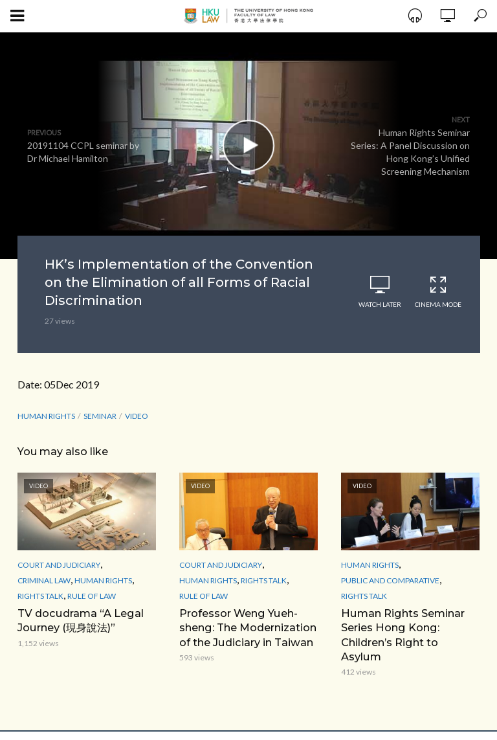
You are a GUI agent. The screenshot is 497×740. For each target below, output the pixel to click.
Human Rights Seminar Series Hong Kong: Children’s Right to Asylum (410, 627)
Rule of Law (91, 596)
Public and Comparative (390, 580)
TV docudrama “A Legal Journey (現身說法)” (79, 620)
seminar (99, 416)
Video (136, 416)
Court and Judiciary (58, 565)
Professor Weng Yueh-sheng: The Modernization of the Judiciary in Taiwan (247, 627)
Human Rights (46, 416)
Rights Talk (40, 596)
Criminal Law (44, 580)
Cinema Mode (438, 291)
